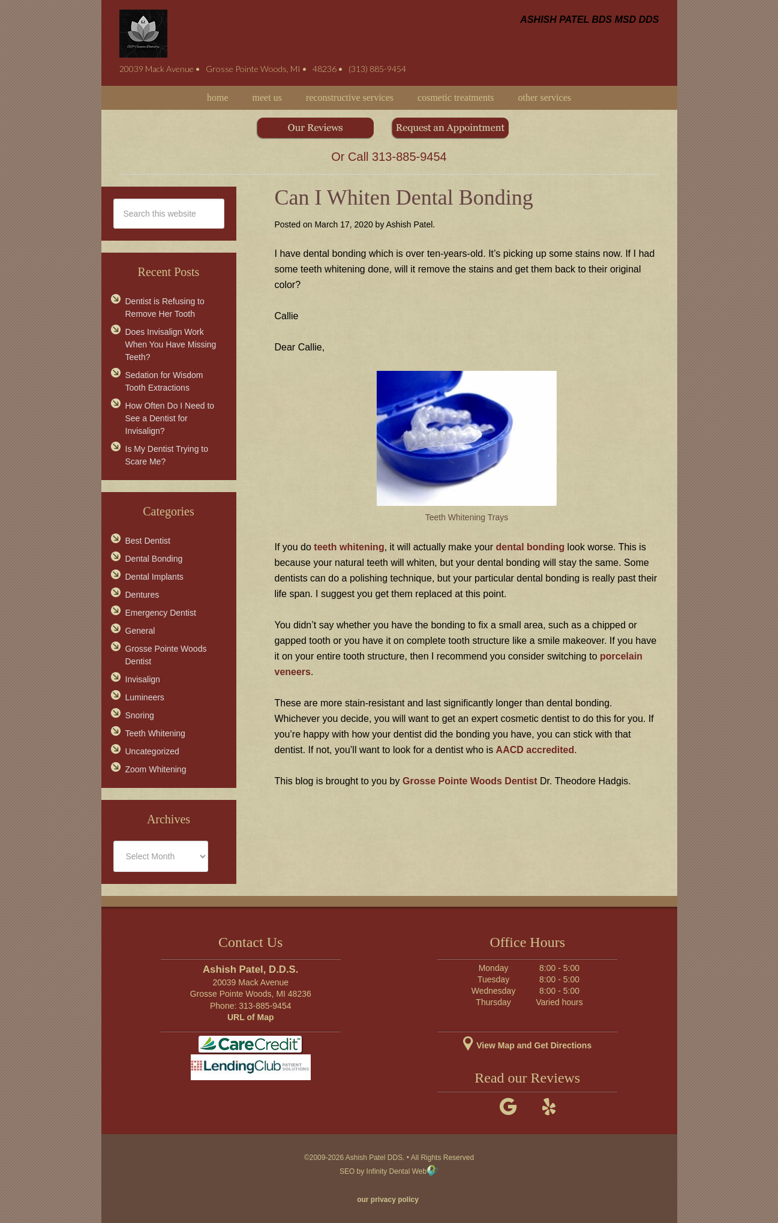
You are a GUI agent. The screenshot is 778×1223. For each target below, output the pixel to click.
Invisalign (142, 679)
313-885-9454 (409, 156)
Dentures (142, 594)
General (140, 631)
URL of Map (250, 1017)
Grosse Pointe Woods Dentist (469, 781)
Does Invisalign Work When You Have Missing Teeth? (171, 344)
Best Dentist (147, 540)
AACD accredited (535, 750)
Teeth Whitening (155, 733)
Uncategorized (152, 751)
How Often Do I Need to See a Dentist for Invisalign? (170, 418)
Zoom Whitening (156, 769)
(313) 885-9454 (377, 69)
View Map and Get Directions (527, 1045)
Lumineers (144, 697)
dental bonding (530, 547)
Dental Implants (154, 576)
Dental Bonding (154, 558)
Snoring (139, 715)
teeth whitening (349, 547)
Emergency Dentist (160, 613)
